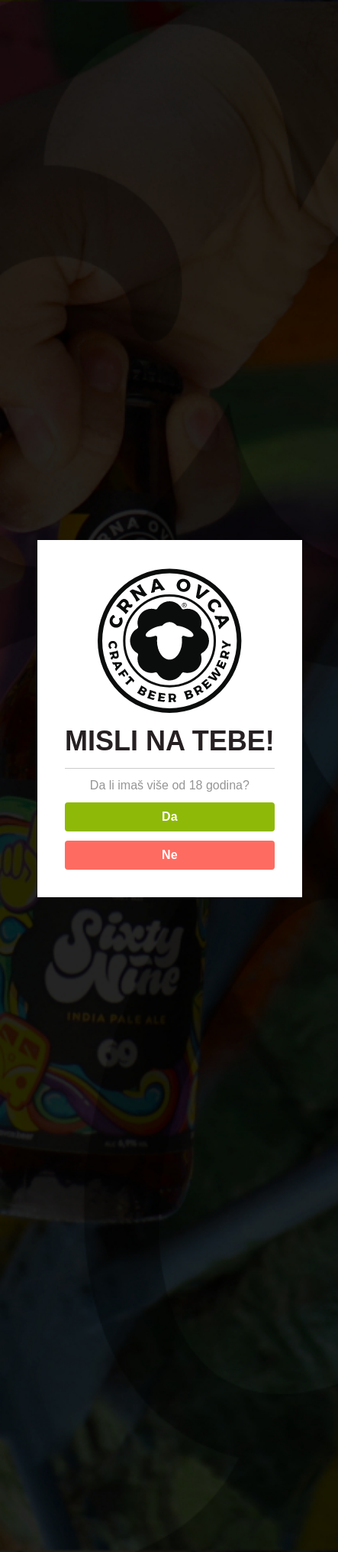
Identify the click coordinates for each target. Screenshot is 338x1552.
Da (169, 816)
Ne (169, 854)
